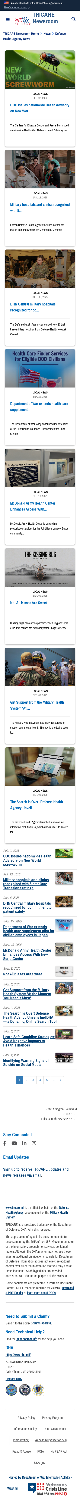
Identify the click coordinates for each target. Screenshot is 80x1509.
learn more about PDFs (41, 1293)
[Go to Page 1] (19, 1080)
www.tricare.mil (15, 1208)
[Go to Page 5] (46, 1080)
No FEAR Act (59, 1451)
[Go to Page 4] (40, 1080)
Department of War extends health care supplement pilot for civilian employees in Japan (28, 930)
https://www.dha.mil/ (18, 1355)
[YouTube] (14, 1144)
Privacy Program (52, 1418)
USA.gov (39, 1463)
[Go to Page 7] (60, 1080)
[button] (17, 8)
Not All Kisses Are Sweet (22, 974)
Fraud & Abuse (21, 1451)
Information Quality (25, 1429)
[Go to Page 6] (53, 1080)
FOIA (40, 1451)
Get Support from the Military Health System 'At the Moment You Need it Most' (27, 993)
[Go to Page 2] (26, 1080)
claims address (41, 1323)
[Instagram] (34, 1144)
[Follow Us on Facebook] (4, 1144)
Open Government (55, 1429)
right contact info (26, 1339)
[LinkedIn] (24, 1144)
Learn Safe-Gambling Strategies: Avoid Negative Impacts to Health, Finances (29, 1040)
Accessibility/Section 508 (51, 1440)
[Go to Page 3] (33, 1080)
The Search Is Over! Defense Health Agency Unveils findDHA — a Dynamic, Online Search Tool (30, 1017)
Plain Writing (21, 1440)
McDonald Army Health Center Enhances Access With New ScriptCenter (27, 954)
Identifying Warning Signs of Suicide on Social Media (26, 1062)
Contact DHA (14, 1379)
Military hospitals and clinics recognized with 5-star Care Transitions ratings (26, 883)
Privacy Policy (26, 1418)
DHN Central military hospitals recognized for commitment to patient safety (27, 907)
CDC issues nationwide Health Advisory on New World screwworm (27, 860)
